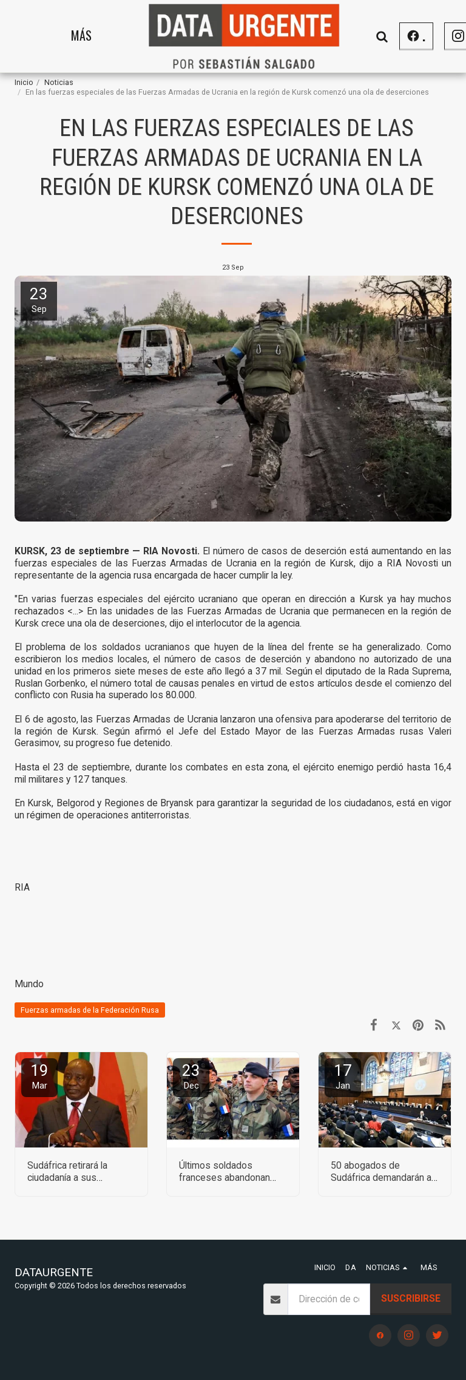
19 (39, 1076)
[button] (426, 36)
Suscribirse (411, 1298)
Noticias (58, 82)
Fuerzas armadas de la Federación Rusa (90, 1010)
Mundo (29, 984)
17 (343, 1076)
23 (191, 1076)
